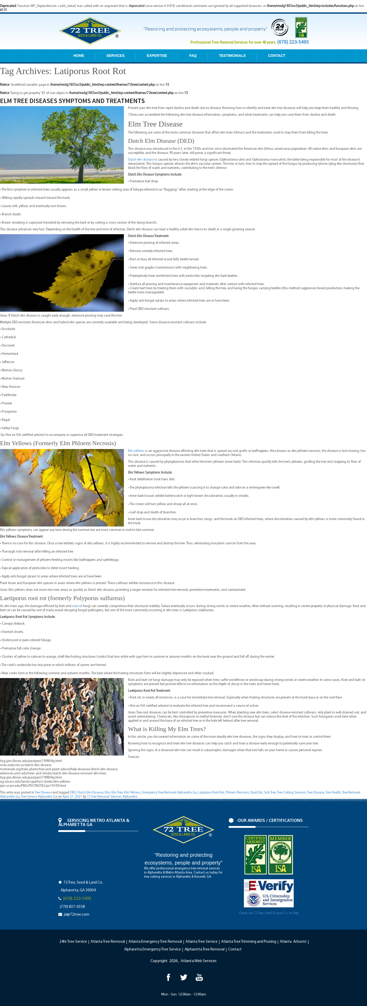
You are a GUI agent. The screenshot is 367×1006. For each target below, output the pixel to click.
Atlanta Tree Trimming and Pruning (248, 942)
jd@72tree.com (76, 915)
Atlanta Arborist (293, 942)
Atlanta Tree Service (202, 942)
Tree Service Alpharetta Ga (39, 796)
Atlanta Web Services (199, 961)
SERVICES (115, 55)
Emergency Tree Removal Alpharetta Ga (169, 792)
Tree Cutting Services (291, 792)
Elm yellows (136, 451)
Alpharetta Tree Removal (205, 950)
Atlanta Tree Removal (108, 942)
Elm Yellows (132, 792)
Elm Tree (117, 792)
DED (73, 792)
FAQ (193, 55)
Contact (235, 950)
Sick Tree (270, 792)
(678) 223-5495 (293, 42)
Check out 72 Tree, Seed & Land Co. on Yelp (269, 913)
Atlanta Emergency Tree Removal (155, 942)
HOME (78, 55)
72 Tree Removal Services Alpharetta (112, 796)
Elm (107, 792)
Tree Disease (43, 792)
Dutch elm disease (141, 159)
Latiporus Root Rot (211, 792)
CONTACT (276, 55)
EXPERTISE (157, 55)
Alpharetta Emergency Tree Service (152, 950)
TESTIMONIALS (232, 55)
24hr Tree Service (73, 942)
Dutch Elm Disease (90, 792)
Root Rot (256, 792)
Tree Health (333, 792)
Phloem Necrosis (237, 792)
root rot (77, 606)
